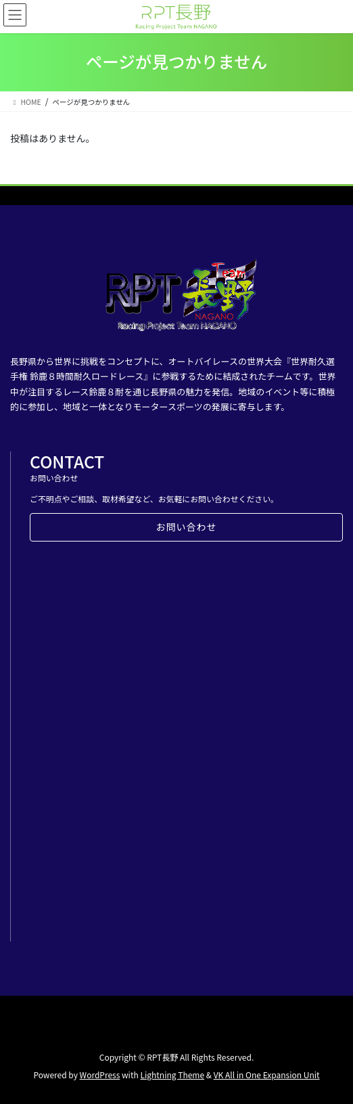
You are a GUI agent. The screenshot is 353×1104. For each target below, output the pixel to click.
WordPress (100, 1074)
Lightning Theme (172, 1074)
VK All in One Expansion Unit (267, 1074)
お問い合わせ (186, 526)
